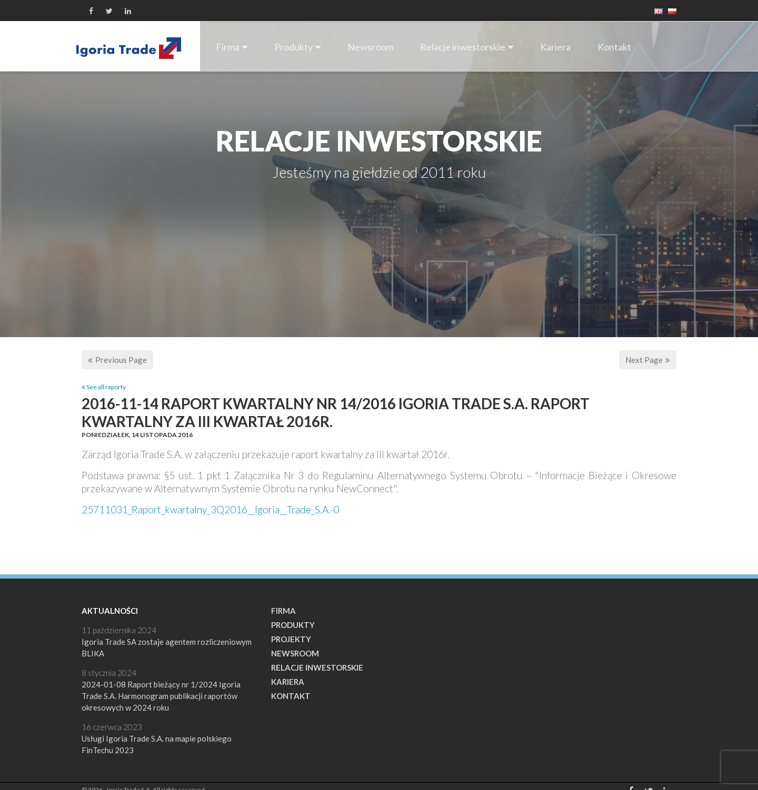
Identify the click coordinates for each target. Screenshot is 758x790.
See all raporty (104, 387)
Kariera (555, 47)
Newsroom (370, 47)
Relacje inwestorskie (466, 47)
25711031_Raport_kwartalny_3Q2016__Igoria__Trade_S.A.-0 (210, 509)
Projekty (291, 639)
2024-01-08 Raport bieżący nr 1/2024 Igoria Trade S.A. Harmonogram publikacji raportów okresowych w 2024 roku (161, 696)
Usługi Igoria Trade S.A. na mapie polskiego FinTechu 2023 (157, 744)
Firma (231, 47)
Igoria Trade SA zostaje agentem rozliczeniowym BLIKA (167, 647)
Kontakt (614, 47)
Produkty (297, 47)
